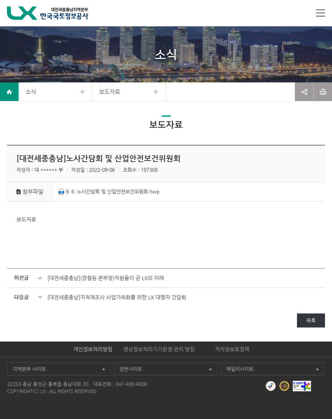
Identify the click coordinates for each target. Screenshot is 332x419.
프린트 (323, 91)
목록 (311, 320)
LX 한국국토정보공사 (48, 13)
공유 (304, 91)
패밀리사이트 (240, 369)
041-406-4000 (131, 384)
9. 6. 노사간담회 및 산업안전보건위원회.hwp (112, 191)
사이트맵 (320, 12)
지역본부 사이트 (29, 369)
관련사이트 (130, 369)
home (9, 91)
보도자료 (109, 91)
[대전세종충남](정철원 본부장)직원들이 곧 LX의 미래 (105, 278)
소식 (31, 91)
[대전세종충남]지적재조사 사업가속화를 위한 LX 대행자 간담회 (116, 297)
